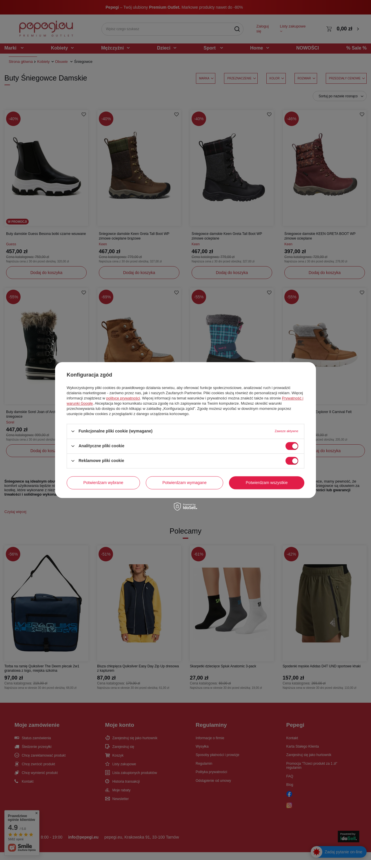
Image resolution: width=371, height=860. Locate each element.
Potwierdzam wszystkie (267, 482)
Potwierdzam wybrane (103, 482)
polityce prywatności (123, 398)
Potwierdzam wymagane (184, 482)
